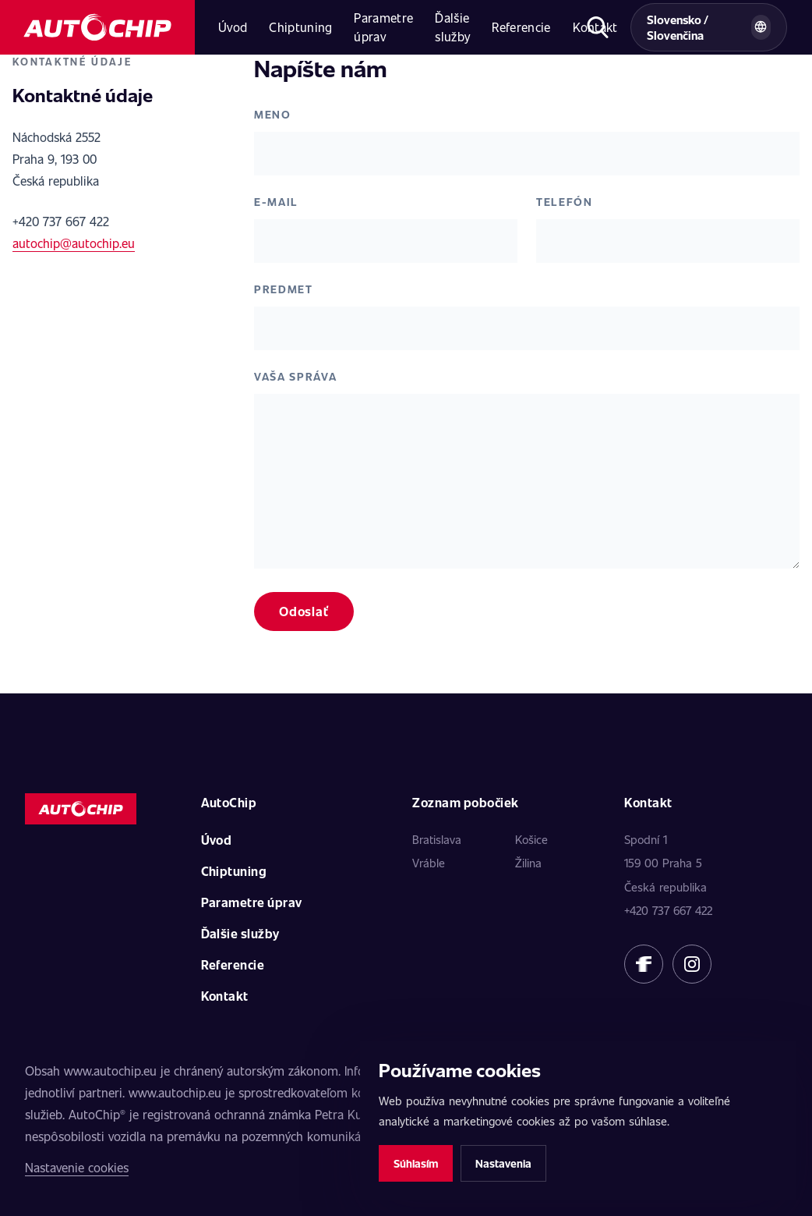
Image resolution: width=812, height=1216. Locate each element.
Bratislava (436, 839)
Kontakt (225, 995)
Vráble (428, 862)
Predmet (283, 289)
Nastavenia (503, 1163)
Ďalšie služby (452, 26)
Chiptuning (300, 27)
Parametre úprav (383, 26)
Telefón (564, 201)
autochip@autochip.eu (73, 243)
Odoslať (304, 611)
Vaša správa (295, 376)
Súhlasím (416, 1163)
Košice (531, 839)
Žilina (528, 862)
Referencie (521, 27)
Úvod (232, 27)
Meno (272, 114)
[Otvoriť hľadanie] (598, 27)
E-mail (276, 201)
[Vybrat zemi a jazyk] (708, 27)
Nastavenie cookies (77, 1167)
